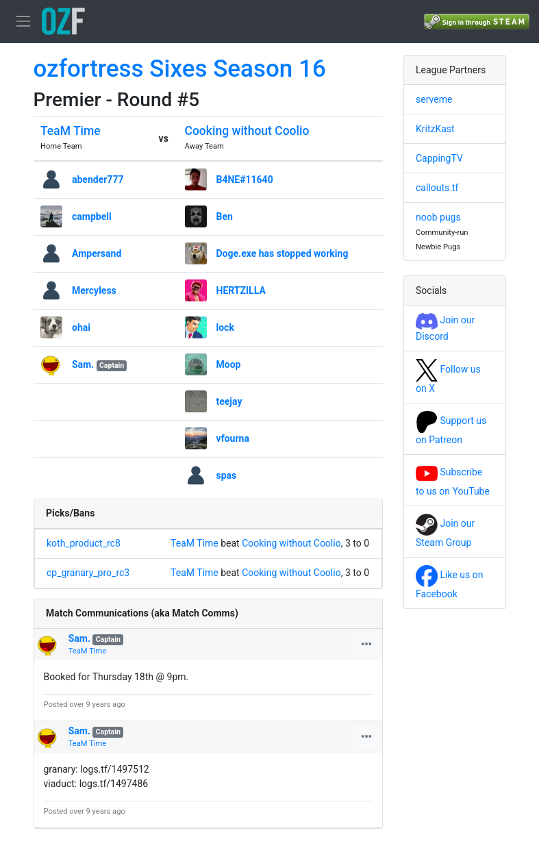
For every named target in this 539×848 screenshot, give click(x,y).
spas (226, 475)
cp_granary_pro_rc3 (88, 572)
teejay (229, 401)
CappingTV (439, 158)
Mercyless (94, 290)
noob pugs (438, 217)
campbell (92, 216)
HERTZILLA (241, 290)
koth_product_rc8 (84, 543)
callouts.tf (437, 187)
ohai (81, 327)
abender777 (97, 179)
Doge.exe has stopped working (282, 253)
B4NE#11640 (244, 179)
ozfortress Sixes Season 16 (180, 69)
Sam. (83, 364)
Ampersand (96, 253)
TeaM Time (70, 131)
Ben (224, 216)
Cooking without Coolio (247, 131)
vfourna (232, 438)
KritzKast (435, 128)
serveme (434, 99)
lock (225, 327)
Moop (228, 364)
